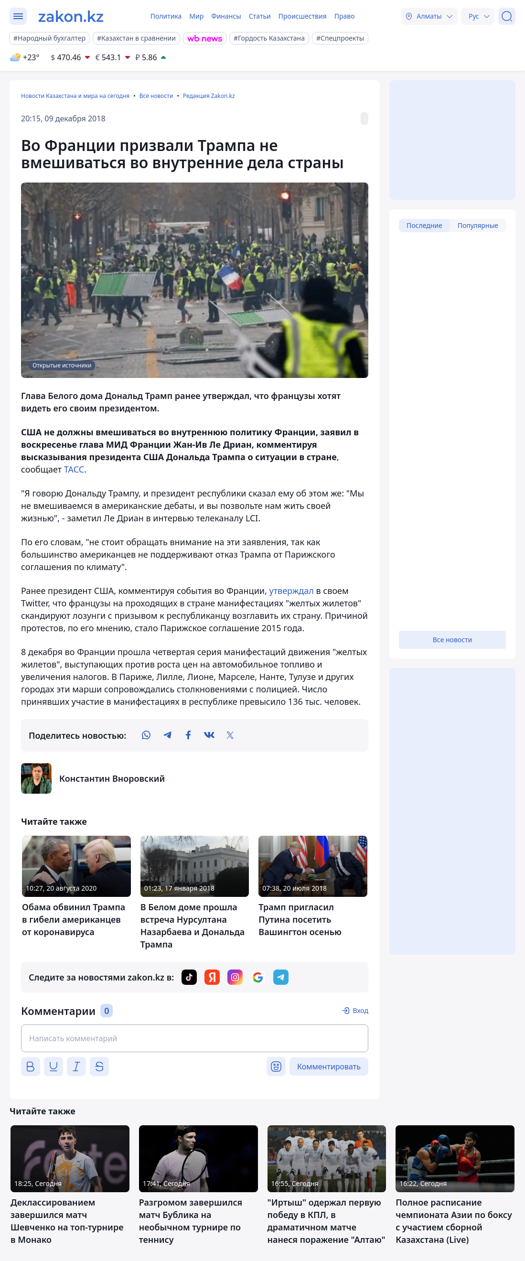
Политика (166, 16)
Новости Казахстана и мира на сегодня (75, 96)
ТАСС (74, 469)
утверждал (291, 590)
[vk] (209, 735)
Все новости (156, 96)
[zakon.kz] (71, 16)
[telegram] (167, 735)
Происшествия (303, 16)
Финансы (226, 16)
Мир (196, 16)
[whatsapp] (146, 735)
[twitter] (230, 735)
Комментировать (329, 1066)
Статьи (260, 16)
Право (344, 16)
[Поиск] (506, 16)
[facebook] (188, 735)
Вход (360, 1010)
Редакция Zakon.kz (209, 96)
